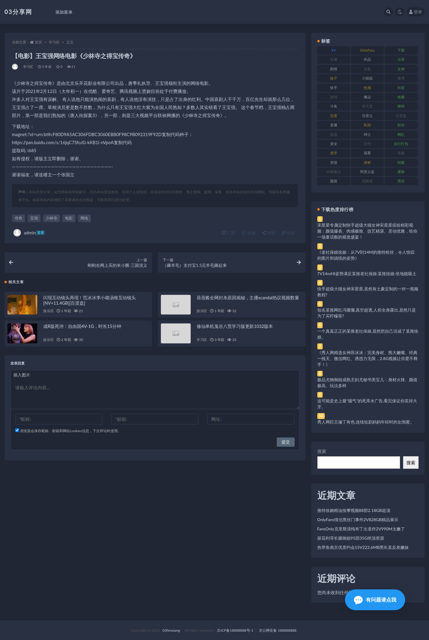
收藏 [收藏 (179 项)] (401, 97)
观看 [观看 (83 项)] (367, 153)
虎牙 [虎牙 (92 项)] (333, 153)
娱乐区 (48, 312)
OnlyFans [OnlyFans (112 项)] (367, 50)
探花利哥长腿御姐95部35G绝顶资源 (350, 538)
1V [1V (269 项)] (333, 50)
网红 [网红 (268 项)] (401, 134)
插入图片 (21, 376)
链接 (288, 232)
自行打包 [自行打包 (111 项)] (401, 143)
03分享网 (18, 11)
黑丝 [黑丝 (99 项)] (401, 181)
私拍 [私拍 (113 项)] (367, 125)
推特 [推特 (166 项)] (333, 97)
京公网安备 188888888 (277, 630)
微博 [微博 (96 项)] (401, 78)
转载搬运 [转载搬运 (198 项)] (334, 171)
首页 (38, 42)
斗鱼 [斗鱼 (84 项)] (333, 106)
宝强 (34, 218)
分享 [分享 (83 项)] (401, 59)
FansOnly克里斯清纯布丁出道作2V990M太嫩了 (361, 528)
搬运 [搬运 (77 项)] (367, 97)
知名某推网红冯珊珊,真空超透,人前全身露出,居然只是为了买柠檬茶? (366, 312)
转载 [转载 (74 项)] (401, 162)
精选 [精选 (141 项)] (333, 134)
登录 (415, 11)
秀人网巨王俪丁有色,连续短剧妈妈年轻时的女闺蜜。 (365, 421)
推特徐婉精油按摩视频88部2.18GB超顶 (353, 510)
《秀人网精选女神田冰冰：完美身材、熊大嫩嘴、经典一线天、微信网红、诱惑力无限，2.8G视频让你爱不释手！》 (367, 358)
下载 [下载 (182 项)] (401, 50)
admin (29, 232)
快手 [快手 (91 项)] (333, 87)
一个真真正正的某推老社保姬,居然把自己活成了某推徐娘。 (367, 334)
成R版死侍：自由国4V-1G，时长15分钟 (82, 328)
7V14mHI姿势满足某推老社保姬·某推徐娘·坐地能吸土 (366, 273)
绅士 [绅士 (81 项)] (367, 134)
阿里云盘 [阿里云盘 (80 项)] (367, 171)
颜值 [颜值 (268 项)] (333, 181)
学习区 (54, 42)
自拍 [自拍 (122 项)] (367, 143)
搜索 (321, 451)
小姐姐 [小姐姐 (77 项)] (367, 78)
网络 (84, 218)
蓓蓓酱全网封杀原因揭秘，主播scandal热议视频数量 (248, 299)
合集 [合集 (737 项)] (367, 69)
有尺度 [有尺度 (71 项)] (367, 106)
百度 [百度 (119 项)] (333, 115)
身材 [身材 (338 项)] (367, 162)
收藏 (248, 232)
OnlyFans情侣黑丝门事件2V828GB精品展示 (358, 519)
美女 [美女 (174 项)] (333, 143)
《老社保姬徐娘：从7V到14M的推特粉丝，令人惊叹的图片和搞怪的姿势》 (366, 255)
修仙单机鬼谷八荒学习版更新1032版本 (235, 328)
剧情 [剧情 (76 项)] (333, 69)
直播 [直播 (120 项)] (333, 125)
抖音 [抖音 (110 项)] (401, 87)
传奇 (18, 218)
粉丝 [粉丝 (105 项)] (401, 125)
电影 (69, 218)
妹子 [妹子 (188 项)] (333, 78)
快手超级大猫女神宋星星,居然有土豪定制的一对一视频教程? (367, 291)
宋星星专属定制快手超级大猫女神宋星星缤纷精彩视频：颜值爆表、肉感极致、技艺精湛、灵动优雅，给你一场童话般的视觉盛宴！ (367, 230)
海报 (268, 232)
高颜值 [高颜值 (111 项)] (367, 181)
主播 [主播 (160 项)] (333, 59)
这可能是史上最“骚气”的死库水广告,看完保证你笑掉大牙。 (367, 403)
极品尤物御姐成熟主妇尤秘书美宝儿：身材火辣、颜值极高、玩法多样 (367, 382)
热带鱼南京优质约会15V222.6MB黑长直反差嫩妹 (363, 547)
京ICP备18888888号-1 (235, 630)
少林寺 (51, 218)
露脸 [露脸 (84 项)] (401, 171)
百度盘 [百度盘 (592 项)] (401, 115)
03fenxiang (171, 630)
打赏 (228, 232)
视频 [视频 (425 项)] (401, 153)
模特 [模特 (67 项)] (401, 106)
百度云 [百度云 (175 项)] (367, 115)
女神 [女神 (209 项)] (401, 69)
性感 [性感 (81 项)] (367, 87)
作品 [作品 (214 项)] (367, 59)
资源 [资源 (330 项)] (333, 162)
